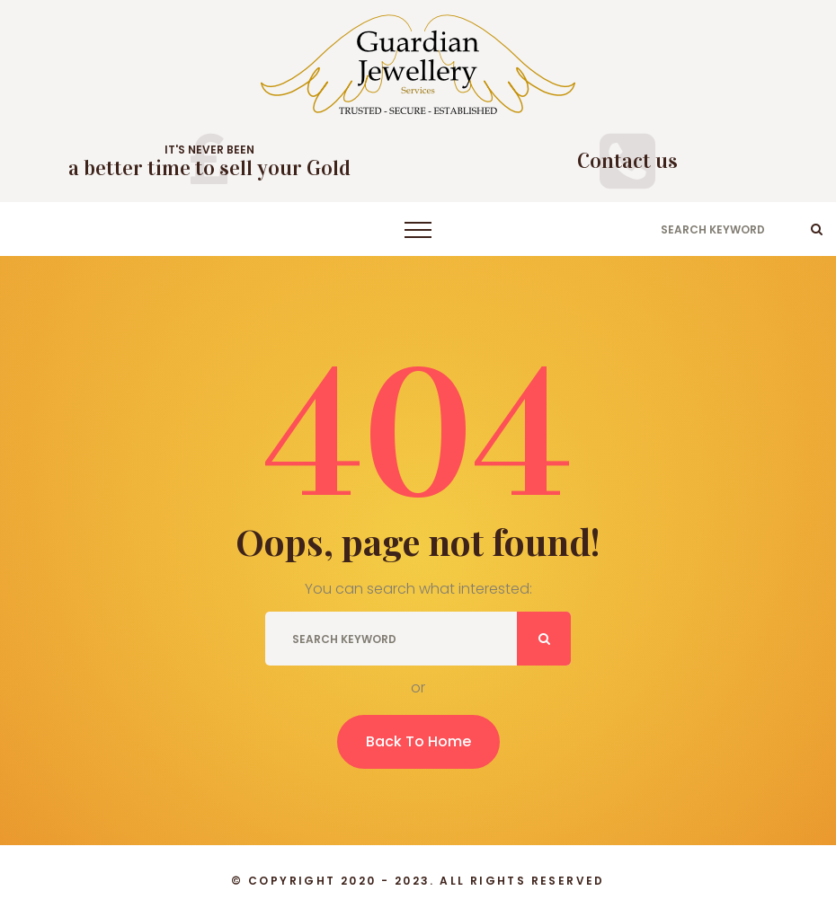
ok (817, 229)
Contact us (627, 160)
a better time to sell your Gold (209, 167)
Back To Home (418, 741)
